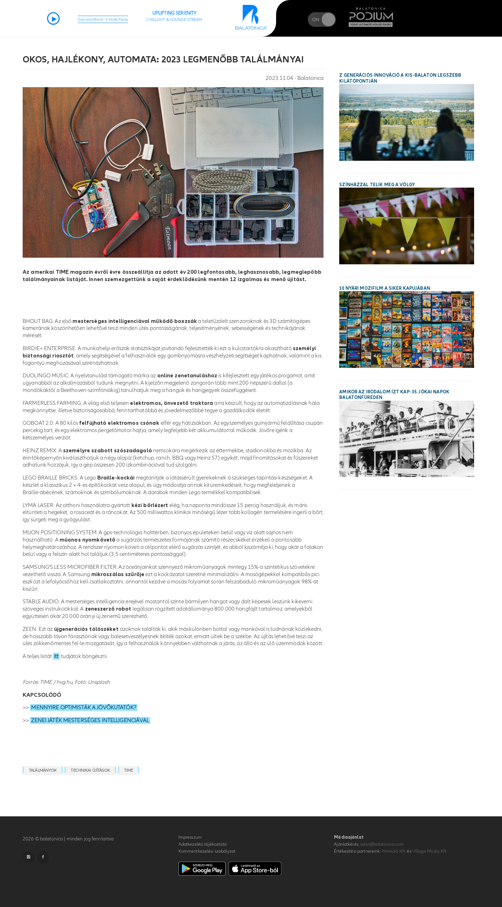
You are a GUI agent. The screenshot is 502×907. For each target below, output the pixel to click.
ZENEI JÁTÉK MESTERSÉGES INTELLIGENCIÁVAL (90, 720)
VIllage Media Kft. (429, 851)
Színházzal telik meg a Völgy (377, 185)
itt (56, 656)
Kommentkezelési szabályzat (206, 851)
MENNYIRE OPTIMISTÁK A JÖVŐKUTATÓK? (83, 707)
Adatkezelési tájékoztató (202, 844)
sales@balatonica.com (382, 844)
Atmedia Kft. (394, 851)
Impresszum (190, 837)
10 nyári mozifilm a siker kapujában (384, 288)
